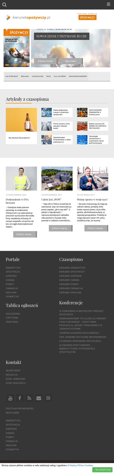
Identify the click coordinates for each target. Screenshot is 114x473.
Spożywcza (13, 271)
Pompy (10, 284)
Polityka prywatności (20, 408)
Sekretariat (13, 370)
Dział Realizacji (16, 383)
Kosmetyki (12, 296)
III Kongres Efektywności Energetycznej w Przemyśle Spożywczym (77, 348)
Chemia (10, 280)
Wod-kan (11, 292)
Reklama (25, 76)
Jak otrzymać (11, 76)
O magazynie (37, 76)
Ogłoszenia (13, 313)
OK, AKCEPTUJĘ (103, 470)
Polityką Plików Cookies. (81, 465)
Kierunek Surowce (70, 275)
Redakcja (12, 374)
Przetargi (12, 321)
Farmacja (12, 288)
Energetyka (13, 267)
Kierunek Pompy (69, 284)
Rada (48, 76)
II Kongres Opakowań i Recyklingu (80, 341)
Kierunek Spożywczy (72, 271)
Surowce (11, 275)
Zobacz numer (45, 61)
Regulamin (12, 412)
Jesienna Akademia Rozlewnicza (79, 332)
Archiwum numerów (78, 76)
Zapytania (12, 317)
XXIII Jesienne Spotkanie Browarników (82, 337)
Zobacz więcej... (24, 234)
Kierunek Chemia (69, 280)
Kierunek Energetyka (72, 267)
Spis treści (70, 61)
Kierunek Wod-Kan (70, 292)
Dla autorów (60, 76)
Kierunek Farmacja (71, 288)
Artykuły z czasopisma (27, 99)
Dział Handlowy (16, 378)
